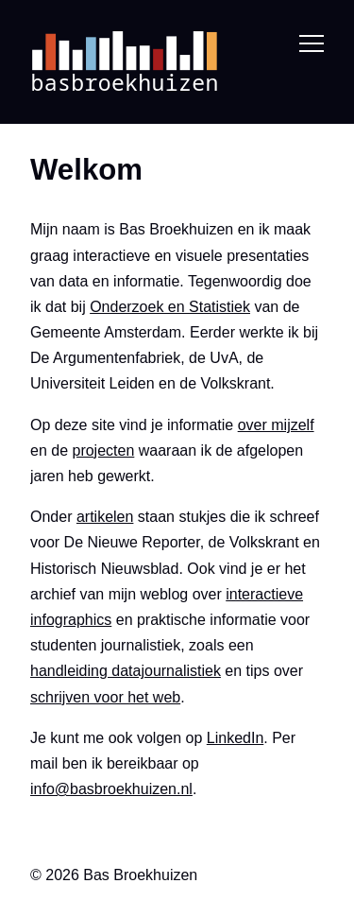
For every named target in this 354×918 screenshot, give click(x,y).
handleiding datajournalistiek (125, 671)
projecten (103, 450)
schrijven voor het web (105, 696)
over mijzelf (276, 424)
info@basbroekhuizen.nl (111, 789)
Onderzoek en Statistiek (170, 307)
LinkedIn (235, 737)
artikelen (104, 517)
